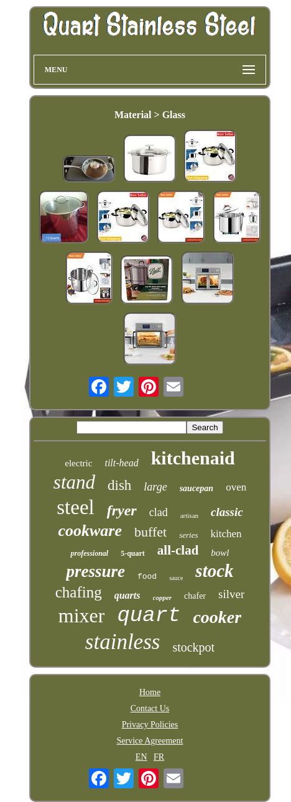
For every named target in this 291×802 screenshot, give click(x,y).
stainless (122, 642)
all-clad (178, 550)
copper (162, 597)
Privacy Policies (150, 724)
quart (148, 615)
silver (231, 594)
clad (158, 512)
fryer (122, 510)
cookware (90, 531)
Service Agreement (150, 740)
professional (89, 553)
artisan (189, 515)
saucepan (196, 488)
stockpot (193, 647)
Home (149, 692)
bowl (220, 553)
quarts (127, 595)
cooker (217, 617)
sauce (176, 577)
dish (119, 485)
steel (75, 507)
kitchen (225, 534)
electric (78, 463)
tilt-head (121, 463)
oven (236, 487)
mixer (81, 615)
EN (141, 757)
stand (74, 482)
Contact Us (150, 708)
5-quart (133, 553)
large (155, 487)
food (147, 576)
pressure (95, 571)
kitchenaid (193, 458)
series (188, 535)
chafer (195, 596)
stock (214, 571)
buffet (150, 532)
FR (159, 757)
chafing (78, 592)
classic (227, 512)
